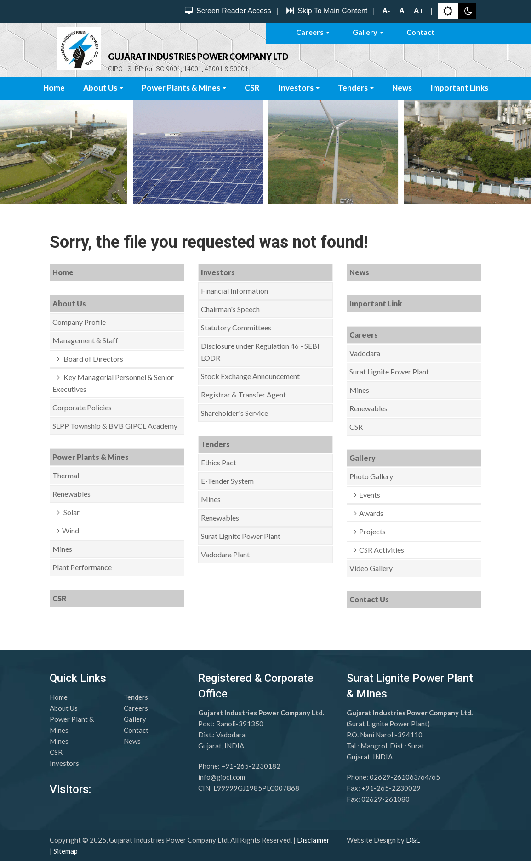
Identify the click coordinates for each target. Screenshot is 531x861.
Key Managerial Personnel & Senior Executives (113, 383)
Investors (299, 87)
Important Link (375, 303)
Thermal (65, 475)
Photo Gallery (371, 476)
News (402, 87)
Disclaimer (313, 840)
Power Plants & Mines (184, 87)
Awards (371, 513)
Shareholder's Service (234, 412)
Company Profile (79, 321)
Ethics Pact (218, 462)
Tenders (356, 87)
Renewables (71, 493)
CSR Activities (381, 549)
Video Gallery (371, 568)
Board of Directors (92, 358)
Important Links (459, 87)
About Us (103, 87)
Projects (372, 531)
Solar (71, 512)
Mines (62, 548)
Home (54, 87)
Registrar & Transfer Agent (243, 394)
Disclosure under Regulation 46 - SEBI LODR (260, 351)
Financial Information (234, 290)
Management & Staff (85, 340)
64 (425, 777)
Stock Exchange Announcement (250, 376)
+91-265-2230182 (250, 766)
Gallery (368, 32)
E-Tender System (227, 480)
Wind (70, 530)
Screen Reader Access (227, 11)
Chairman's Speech (230, 309)
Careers (313, 32)
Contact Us (369, 599)
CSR (252, 87)
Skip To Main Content (325, 11)
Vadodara (364, 353)
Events (369, 494)
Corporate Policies (82, 407)
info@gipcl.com (221, 777)
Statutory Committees (236, 327)
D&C (413, 840)
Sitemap (65, 851)
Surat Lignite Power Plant (240, 536)
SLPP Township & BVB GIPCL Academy (114, 425)
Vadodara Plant (225, 554)
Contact (420, 32)
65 (436, 777)
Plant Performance (82, 567)
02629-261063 (394, 777)
